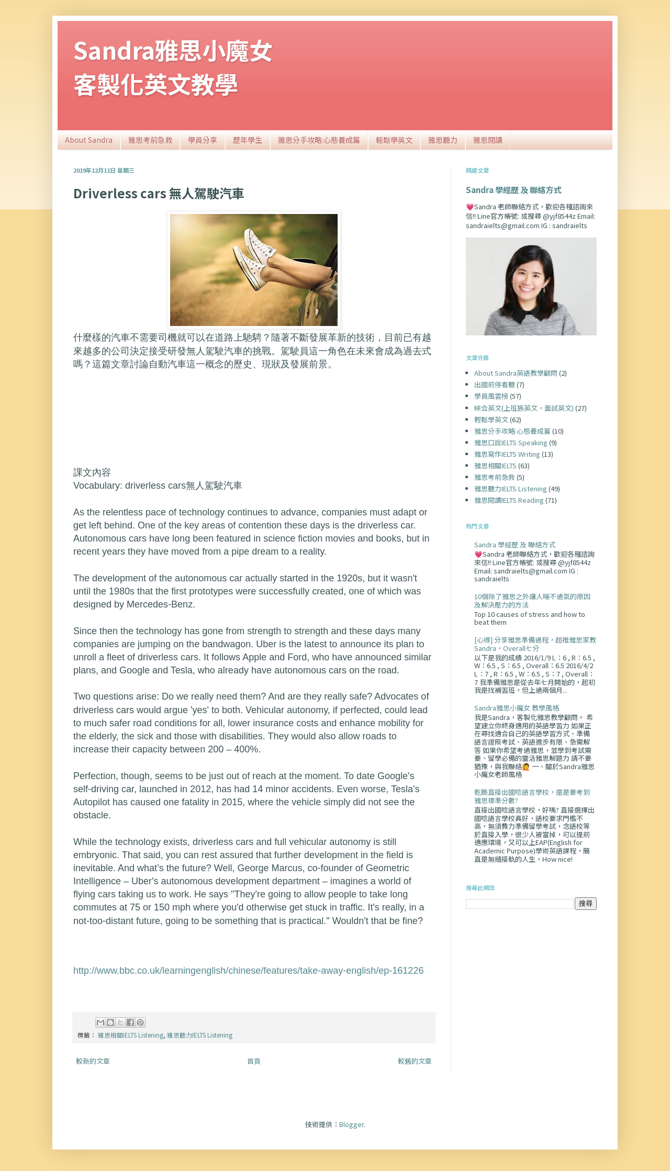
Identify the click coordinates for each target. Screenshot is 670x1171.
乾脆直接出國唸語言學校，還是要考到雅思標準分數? (532, 796)
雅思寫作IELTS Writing (507, 454)
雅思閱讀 (487, 139)
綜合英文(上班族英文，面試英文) (524, 408)
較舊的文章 (415, 1061)
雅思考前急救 (150, 139)
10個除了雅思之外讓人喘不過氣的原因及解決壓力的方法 (532, 600)
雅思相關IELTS (495, 465)
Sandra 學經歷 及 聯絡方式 (513, 189)
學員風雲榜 (491, 396)
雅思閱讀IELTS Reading (509, 500)
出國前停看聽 (494, 384)
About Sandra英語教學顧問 (515, 373)
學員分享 (202, 139)
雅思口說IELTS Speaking (511, 442)
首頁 (254, 1061)
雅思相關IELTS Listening (130, 1034)
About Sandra (89, 139)
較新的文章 (93, 1061)
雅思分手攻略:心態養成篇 (319, 139)
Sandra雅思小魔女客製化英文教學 (173, 66)
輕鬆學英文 (394, 139)
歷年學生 (247, 139)
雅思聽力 (442, 139)
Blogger (351, 1124)
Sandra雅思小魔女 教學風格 (516, 708)
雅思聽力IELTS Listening (199, 1034)
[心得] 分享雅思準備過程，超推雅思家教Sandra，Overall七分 (535, 644)
